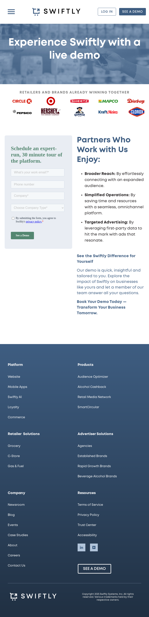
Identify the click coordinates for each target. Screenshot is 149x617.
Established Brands (92, 456)
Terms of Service (90, 504)
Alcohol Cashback (92, 387)
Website (14, 376)
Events (13, 525)
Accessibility (87, 535)
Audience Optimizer (93, 376)
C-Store (14, 456)
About (12, 545)
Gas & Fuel (16, 466)
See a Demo (94, 569)
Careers (14, 555)
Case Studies (18, 535)
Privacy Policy (88, 515)
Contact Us (16, 565)
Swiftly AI (15, 397)
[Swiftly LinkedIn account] (81, 547)
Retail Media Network (94, 397)
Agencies (85, 446)
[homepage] (57, 12)
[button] (11, 11)
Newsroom (16, 504)
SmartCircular (88, 407)
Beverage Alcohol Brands (97, 476)
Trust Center (87, 525)
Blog (11, 515)
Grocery (14, 446)
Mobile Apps (17, 387)
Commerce (16, 417)
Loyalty (13, 407)
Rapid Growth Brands (94, 466)
